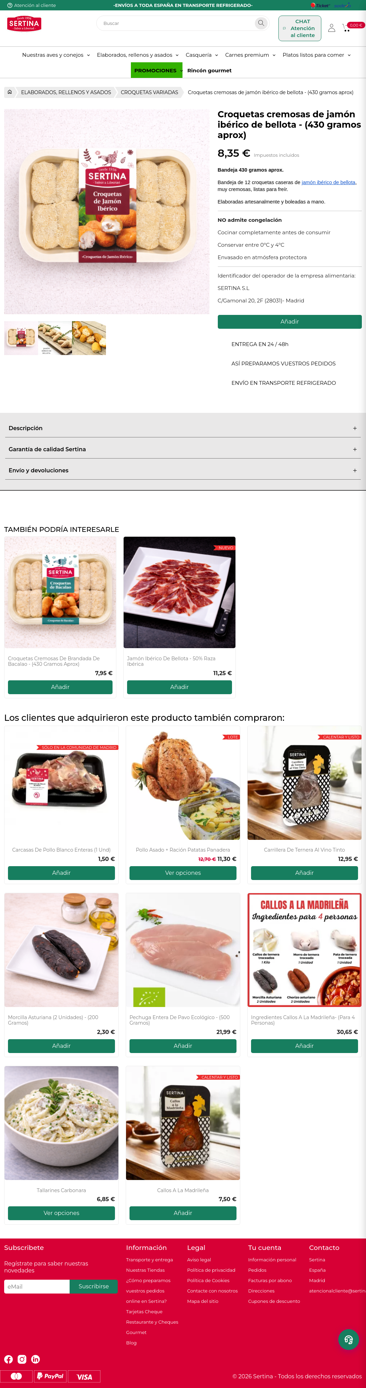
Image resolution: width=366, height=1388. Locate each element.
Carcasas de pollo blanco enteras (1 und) (61, 850)
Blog (131, 1342)
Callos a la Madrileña (183, 1191)
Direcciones (261, 1291)
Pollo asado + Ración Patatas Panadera (183, 850)
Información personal (272, 1259)
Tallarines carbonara (61, 1191)
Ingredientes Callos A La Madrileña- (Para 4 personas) (303, 1020)
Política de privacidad (211, 1270)
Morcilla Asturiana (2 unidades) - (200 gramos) (53, 1020)
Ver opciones (183, 873)
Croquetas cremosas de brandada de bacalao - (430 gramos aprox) (54, 662)
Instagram (22, 1359)
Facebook (8, 1359)
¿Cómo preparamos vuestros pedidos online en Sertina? (148, 1291)
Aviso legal (199, 1259)
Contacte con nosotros (212, 1291)
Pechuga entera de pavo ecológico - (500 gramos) (180, 1020)
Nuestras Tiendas (145, 1270)
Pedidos (257, 1270)
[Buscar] (183, 23)
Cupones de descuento (274, 1301)
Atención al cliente (35, 5)
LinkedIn (35, 1359)
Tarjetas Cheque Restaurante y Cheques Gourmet (152, 1322)
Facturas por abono (270, 1280)
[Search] (261, 23)
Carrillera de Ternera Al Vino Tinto (304, 850)
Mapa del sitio (202, 1301)
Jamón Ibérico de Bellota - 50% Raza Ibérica (171, 662)
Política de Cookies (208, 1280)
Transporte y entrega (149, 1259)
